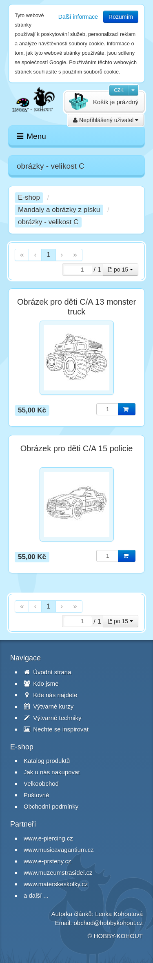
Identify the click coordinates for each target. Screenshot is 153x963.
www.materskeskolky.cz (56, 884)
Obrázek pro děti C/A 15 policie (76, 448)
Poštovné (36, 794)
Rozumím (121, 16)
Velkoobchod (41, 783)
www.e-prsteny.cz (47, 861)
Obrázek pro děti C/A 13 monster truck (76, 306)
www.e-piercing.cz (48, 838)
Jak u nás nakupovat (52, 772)
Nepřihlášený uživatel (105, 120)
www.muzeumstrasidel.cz (58, 872)
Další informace (78, 16)
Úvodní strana (47, 672)
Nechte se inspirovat (56, 729)
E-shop (29, 197)
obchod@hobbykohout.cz (108, 922)
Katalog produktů (47, 760)
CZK (119, 90)
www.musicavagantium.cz (59, 849)
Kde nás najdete (51, 694)
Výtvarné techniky (53, 717)
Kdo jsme (41, 683)
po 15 (120, 269)
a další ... (36, 895)
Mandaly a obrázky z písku (59, 210)
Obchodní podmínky (51, 806)
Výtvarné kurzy (48, 706)
